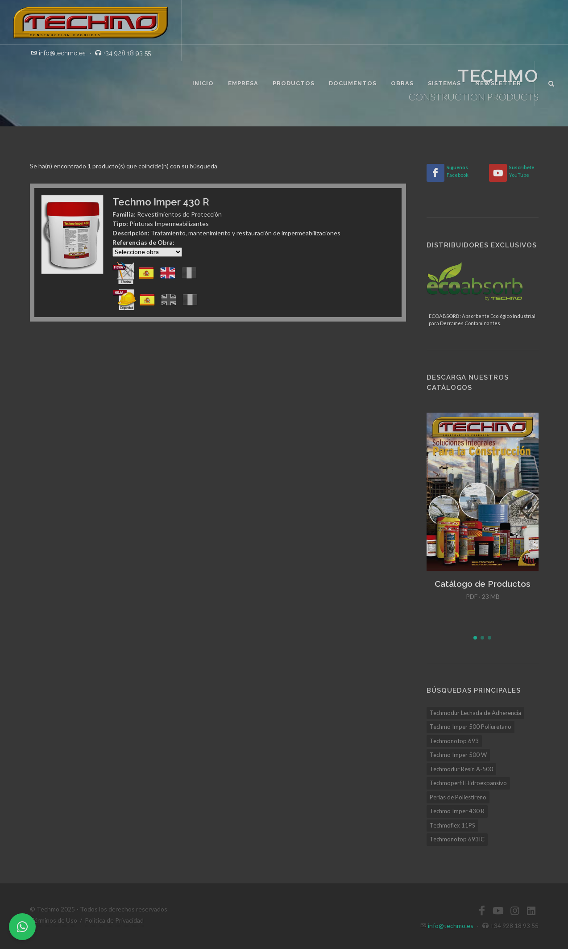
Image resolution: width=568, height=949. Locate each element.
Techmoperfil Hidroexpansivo (468, 782)
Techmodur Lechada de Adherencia (475, 712)
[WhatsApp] (22, 926)
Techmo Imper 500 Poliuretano (470, 726)
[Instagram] (515, 910)
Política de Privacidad (114, 920)
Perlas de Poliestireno (458, 797)
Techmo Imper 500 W (458, 754)
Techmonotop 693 (454, 740)
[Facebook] (435, 173)
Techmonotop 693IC (457, 839)
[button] (475, 638)
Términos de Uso (53, 920)
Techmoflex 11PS (452, 825)
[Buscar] (551, 82)
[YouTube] (498, 173)
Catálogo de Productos (483, 584)
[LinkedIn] (531, 910)
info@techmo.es (450, 925)
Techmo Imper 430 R (457, 811)
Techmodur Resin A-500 (461, 769)
